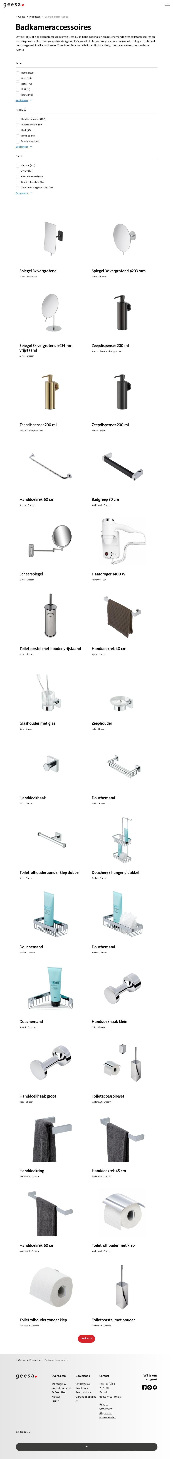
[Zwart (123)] (17, 171)
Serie (19, 63)
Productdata (83, 1392)
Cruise (55, 1401)
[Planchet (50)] (17, 136)
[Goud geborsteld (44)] (17, 182)
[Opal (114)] (17, 79)
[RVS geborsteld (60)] (17, 177)
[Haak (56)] (17, 130)
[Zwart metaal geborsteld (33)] (17, 188)
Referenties (58, 1392)
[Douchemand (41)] (17, 142)
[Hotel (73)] (17, 84)
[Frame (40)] (17, 95)
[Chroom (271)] (17, 166)
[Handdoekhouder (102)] (17, 119)
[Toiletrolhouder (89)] (17, 125)
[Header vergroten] (167, 5)
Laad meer (86, 1338)
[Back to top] (86, 1447)
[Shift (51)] (17, 90)
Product (21, 109)
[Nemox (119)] (17, 73)
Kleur (19, 156)
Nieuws (56, 1396)
